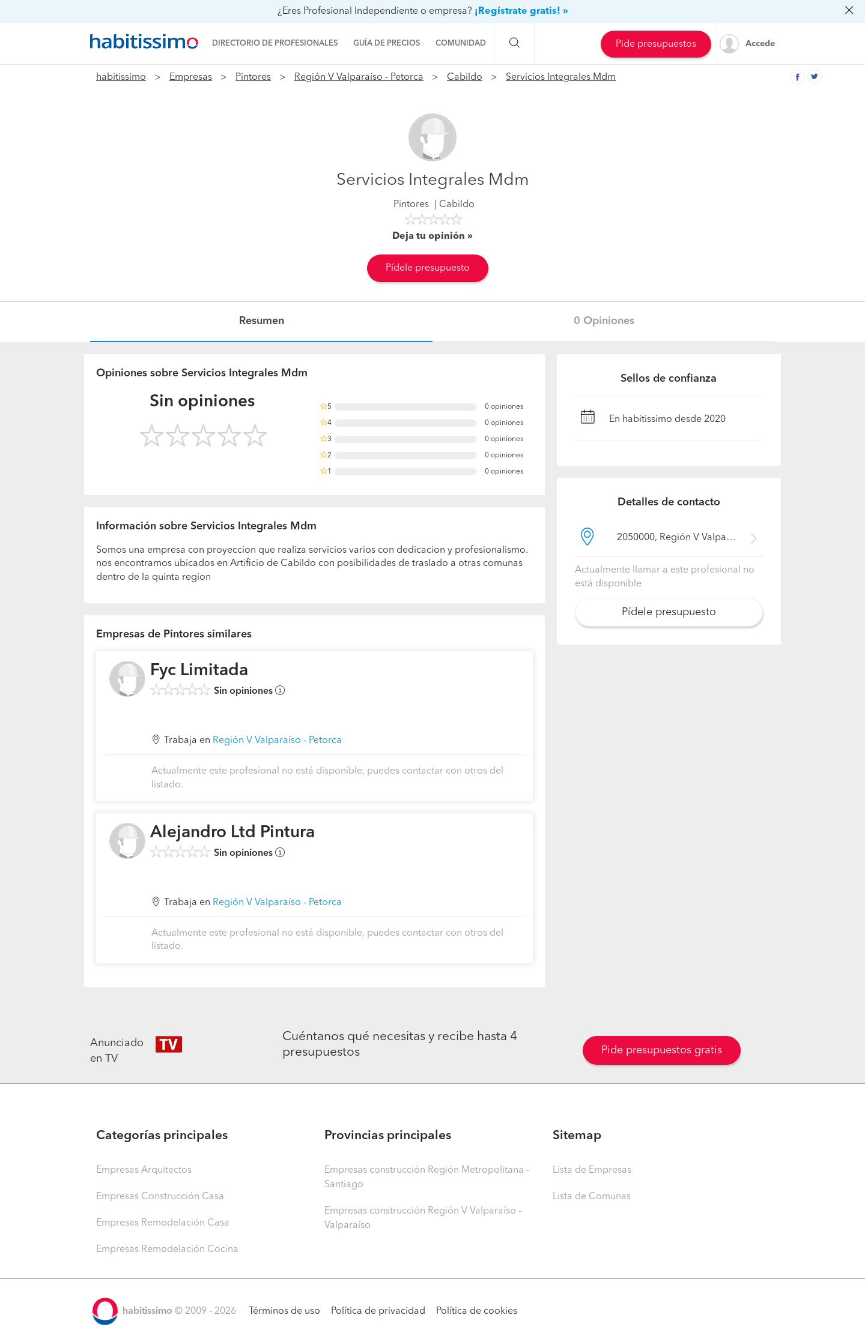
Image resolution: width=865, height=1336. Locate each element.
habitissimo (121, 77)
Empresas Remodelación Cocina (167, 1249)
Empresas (190, 77)
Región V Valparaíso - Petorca (358, 77)
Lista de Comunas (592, 1197)
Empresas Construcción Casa (160, 1197)
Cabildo (464, 77)
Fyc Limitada (199, 671)
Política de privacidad (378, 1311)
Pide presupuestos (656, 44)
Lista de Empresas (592, 1170)
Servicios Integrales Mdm (561, 77)
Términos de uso (284, 1311)
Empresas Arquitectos (144, 1170)
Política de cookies (476, 1311)
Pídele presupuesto (428, 268)
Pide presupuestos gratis (661, 1050)
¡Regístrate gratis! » (521, 11)
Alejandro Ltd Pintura (232, 833)
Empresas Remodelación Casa (162, 1223)
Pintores (253, 77)
